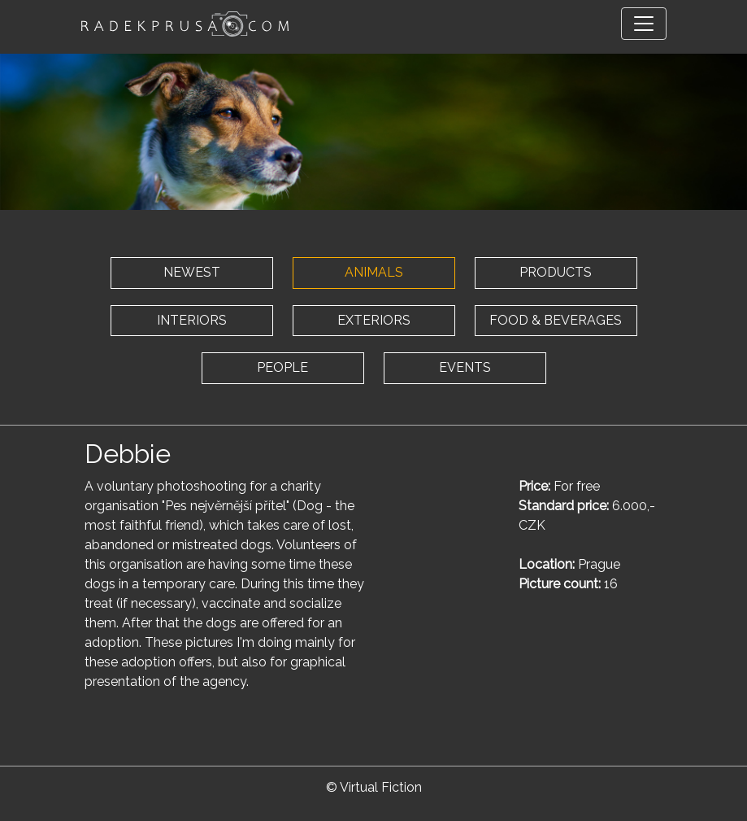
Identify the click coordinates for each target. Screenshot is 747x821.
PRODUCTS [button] (555, 272)
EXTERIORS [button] (373, 320)
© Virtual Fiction (374, 787)
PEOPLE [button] (282, 367)
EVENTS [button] (465, 367)
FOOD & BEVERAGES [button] (555, 320)
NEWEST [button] (191, 272)
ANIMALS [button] (374, 272)
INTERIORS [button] (192, 320)
